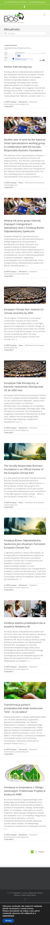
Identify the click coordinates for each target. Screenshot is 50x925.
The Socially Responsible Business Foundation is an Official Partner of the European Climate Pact (23, 469)
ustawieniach (8, 916)
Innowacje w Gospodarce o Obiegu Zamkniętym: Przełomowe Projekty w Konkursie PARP (24, 791)
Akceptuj (8, 921)
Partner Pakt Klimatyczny (18, 66)
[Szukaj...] (25, 33)
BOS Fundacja (11, 102)
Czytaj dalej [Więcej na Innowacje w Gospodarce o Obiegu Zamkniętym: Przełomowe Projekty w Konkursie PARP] (8, 839)
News (21, 182)
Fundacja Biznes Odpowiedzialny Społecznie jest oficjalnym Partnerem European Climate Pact (25, 544)
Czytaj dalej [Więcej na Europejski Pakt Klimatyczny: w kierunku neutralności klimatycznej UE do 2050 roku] (8, 432)
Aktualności (23, 102)
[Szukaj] (6, 33)
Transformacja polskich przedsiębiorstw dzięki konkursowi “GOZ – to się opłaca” (23, 708)
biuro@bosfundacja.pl (37, 2)
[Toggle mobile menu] (44, 14)
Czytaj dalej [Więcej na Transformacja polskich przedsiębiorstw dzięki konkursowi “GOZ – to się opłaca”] (8, 754)
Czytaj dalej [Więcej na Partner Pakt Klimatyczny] (8, 106)
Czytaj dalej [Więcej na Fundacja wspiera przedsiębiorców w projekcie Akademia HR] (8, 671)
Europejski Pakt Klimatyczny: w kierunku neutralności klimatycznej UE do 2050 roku (23, 386)
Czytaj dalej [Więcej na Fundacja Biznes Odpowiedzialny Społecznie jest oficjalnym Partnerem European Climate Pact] (8, 590)
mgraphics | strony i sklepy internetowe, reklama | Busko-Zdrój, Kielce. (28, 894)
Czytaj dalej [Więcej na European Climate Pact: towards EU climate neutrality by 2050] (8, 350)
